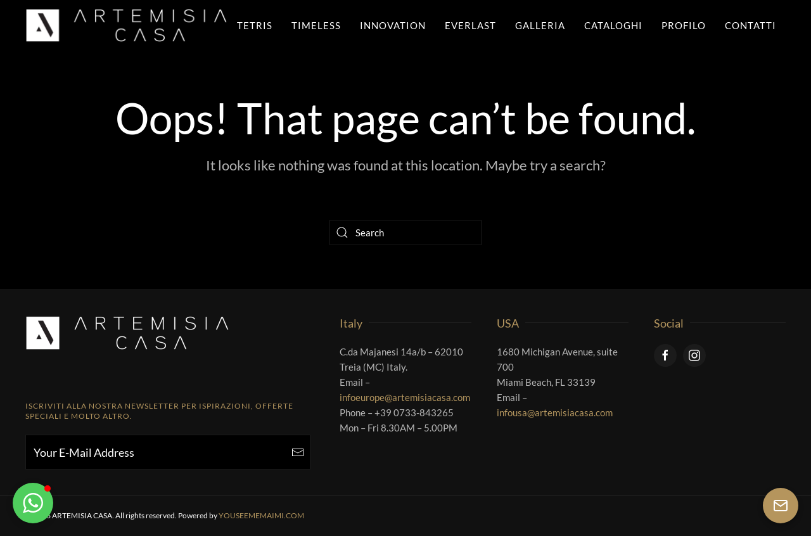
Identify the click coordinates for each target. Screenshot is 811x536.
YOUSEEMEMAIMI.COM (261, 515)
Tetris (254, 25)
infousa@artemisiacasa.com (555, 412)
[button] (33, 503)
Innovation (393, 25)
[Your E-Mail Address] (167, 452)
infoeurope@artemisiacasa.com (405, 397)
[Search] (405, 232)
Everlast (470, 25)
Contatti (750, 25)
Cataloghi (613, 25)
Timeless (316, 25)
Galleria (540, 25)
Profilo (683, 25)
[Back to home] (126, 25)
